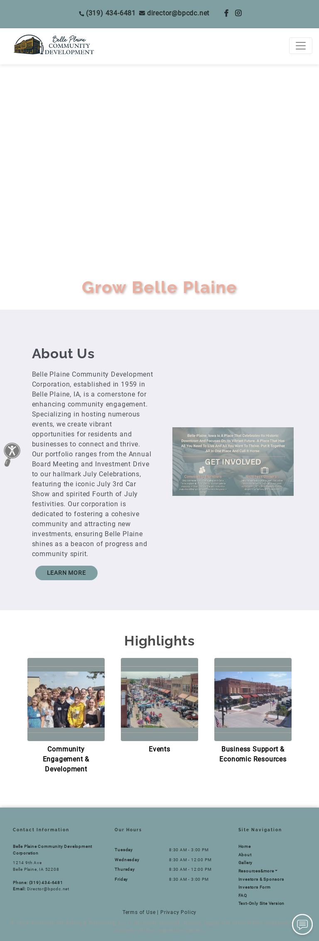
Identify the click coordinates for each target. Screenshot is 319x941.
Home (244, 846)
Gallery (245, 862)
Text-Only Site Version (261, 903)
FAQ (242, 895)
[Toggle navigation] (300, 45)
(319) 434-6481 (107, 13)
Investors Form (254, 887)
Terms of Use (139, 912)
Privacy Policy (178, 912)
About (245, 854)
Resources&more (256, 871)
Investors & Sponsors (261, 879)
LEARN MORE (66, 572)
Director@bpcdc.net (174, 13)
